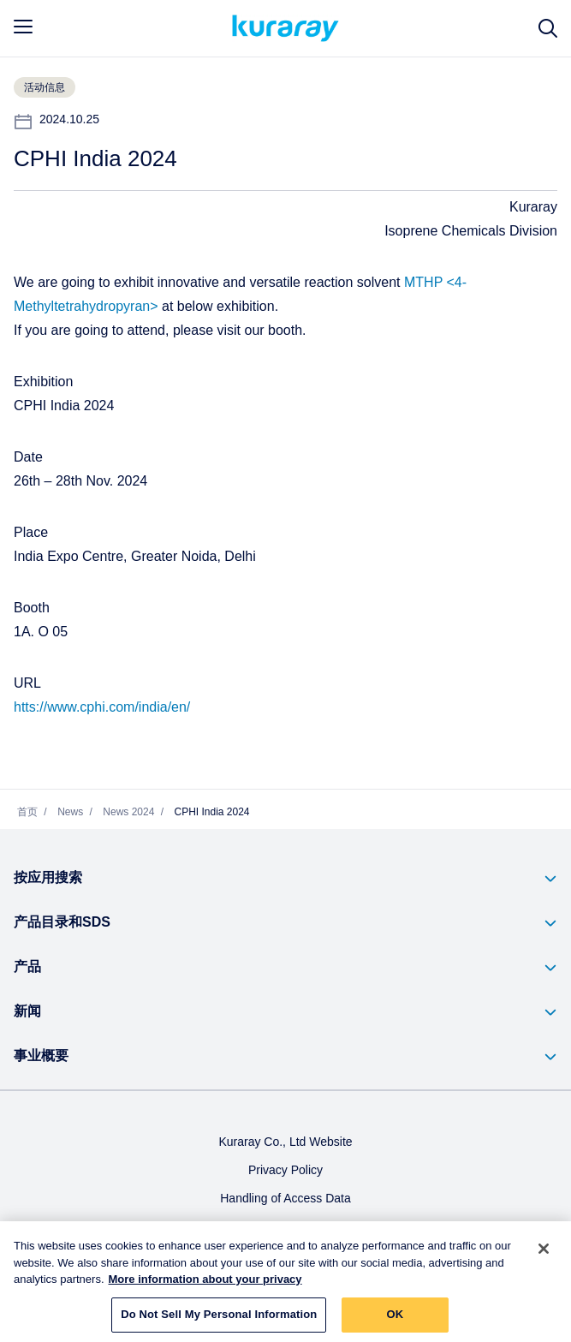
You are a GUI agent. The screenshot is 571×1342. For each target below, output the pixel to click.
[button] (285, 878)
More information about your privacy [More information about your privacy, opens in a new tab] (205, 1285)
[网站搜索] (548, 29)
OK (394, 1320)
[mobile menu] (23, 26)
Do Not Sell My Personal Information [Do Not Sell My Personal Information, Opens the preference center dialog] (219, 1320)
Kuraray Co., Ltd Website (285, 1142)
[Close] (543, 1254)
